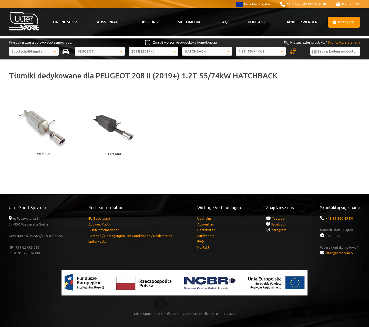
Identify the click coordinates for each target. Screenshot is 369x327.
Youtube (278, 218)
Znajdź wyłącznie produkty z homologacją (185, 42)
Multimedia (189, 22)
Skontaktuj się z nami (344, 42)
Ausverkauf (108, 22)
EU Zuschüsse (99, 218)
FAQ (224, 22)
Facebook (278, 224)
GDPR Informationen (103, 230)
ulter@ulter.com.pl (339, 253)
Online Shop (65, 22)
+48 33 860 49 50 (313, 4)
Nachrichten (206, 230)
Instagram (278, 230)
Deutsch (347, 4)
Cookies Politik (99, 224)
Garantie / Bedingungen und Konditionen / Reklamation (130, 236)
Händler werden (301, 22)
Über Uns (149, 22)
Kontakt (256, 22)
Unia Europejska (253, 4)
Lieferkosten (98, 241)
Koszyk (343, 22)
